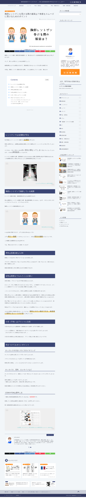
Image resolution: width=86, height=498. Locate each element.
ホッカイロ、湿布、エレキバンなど (23, 101)
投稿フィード (63, 222)
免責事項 (17, 496)
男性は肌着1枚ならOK (19, 89)
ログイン (62, 220)
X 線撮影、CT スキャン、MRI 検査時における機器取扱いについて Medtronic (35, 428)
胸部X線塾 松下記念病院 (47, 228)
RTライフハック (12, 5)
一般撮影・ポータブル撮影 (9, 11)
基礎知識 (21, 5)
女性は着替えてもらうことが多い (22, 92)
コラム (46, 5)
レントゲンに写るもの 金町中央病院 (44, 184)
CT (71, 125)
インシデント (71, 104)
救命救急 (71, 132)
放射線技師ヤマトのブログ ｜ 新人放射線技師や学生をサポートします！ (43, 1)
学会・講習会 (38, 5)
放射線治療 (71, 135)
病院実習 (76, 5)
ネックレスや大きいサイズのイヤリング (24, 99)
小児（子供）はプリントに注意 (21, 95)
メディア (71, 111)
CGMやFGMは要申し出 (20, 103)
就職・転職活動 (66, 5)
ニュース (29, 5)
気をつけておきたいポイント (21, 97)
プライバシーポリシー (10, 496)
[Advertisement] (30, 121)
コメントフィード (64, 224)
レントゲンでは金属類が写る (21, 84)
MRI (71, 128)
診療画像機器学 (71, 149)
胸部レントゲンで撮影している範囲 (22, 87)
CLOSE (47, 79)
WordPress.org (64, 226)
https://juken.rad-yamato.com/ (66, 88)
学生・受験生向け (55, 5)
